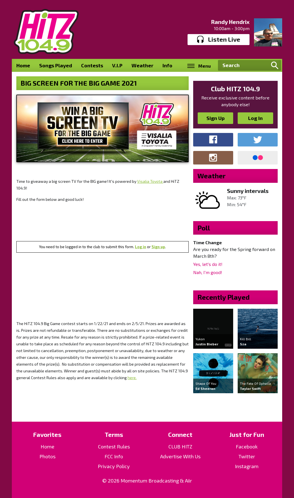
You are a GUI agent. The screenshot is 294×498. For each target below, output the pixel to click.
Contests (92, 65)
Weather (142, 65)
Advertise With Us (180, 456)
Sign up (158, 246)
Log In (255, 118)
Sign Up (215, 118)
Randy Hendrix (230, 21)
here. (132, 377)
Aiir (188, 480)
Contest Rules (114, 446)
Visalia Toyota (150, 181)
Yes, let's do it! (207, 264)
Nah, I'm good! (207, 272)
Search (274, 65)
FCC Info (113, 456)
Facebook (247, 446)
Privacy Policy (114, 466)
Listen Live (218, 39)
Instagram (247, 466)
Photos (47, 456)
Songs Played (55, 65)
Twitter (247, 456)
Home (23, 65)
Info (167, 65)
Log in (140, 246)
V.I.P (117, 65)
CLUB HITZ (180, 446)
